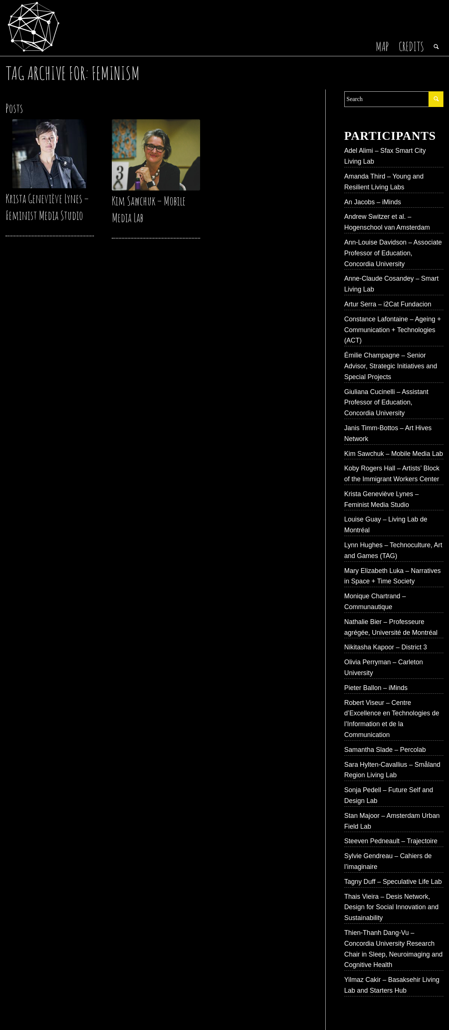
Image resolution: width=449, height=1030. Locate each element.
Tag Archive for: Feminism (73, 73)
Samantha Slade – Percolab (385, 749)
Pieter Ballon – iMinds (376, 688)
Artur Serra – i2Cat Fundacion (387, 304)
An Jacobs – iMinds (372, 202)
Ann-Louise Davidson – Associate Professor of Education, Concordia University (393, 253)
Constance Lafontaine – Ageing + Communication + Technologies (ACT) (392, 329)
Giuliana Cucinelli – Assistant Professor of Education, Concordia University (386, 402)
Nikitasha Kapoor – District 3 (385, 647)
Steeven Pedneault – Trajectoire (390, 841)
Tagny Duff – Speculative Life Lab (393, 881)
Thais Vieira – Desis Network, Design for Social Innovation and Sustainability (391, 907)
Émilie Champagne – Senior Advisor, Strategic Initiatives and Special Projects (390, 366)
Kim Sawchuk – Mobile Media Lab (393, 453)
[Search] (436, 28)
